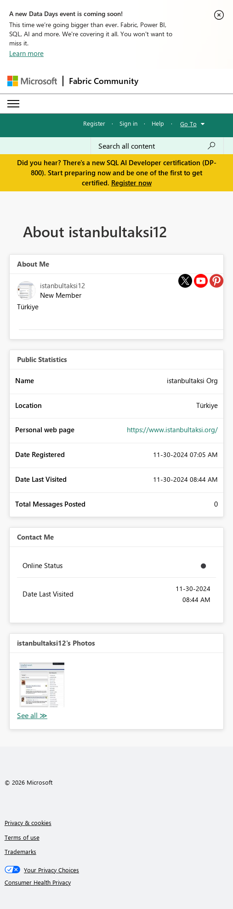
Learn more (26, 53)
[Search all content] (157, 146)
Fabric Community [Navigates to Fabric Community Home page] (103, 80)
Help (158, 123)
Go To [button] (188, 124)
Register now (131, 182)
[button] (41, 685)
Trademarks (20, 851)
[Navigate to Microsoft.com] (32, 81)
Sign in (128, 123)
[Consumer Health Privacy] (117, 882)
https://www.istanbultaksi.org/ (172, 429)
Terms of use (22, 837)
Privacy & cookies (28, 822)
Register (94, 123)
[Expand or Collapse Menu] (13, 103)
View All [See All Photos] (32, 715)
